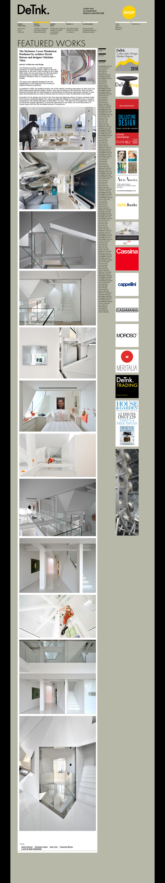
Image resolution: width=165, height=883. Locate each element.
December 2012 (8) (104, 213)
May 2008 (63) (102, 308)
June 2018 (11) (103, 99)
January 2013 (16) (104, 211)
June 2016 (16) (103, 140)
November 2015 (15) (105, 152)
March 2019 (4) (103, 87)
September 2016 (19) (105, 135)
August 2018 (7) (103, 95)
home (117, 24)
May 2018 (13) (102, 101)
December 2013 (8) (104, 192)
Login (23, 849)
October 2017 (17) (104, 113)
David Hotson (27, 847)
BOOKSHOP (54, 34)
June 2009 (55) (103, 286)
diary (19, 30)
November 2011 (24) (105, 236)
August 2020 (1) (103, 68)
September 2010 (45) (105, 260)
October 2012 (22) (104, 217)
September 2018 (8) (105, 94)
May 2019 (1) (102, 83)
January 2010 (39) (104, 274)
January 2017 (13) (104, 128)
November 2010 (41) (105, 256)
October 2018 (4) (104, 92)
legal (117, 26)
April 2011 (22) (103, 248)
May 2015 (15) (102, 163)
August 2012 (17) (104, 220)
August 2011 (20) (104, 241)
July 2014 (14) (102, 180)
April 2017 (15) (103, 123)
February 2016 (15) (104, 147)
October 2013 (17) (104, 196)
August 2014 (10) (104, 178)
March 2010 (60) (103, 270)
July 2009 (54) (102, 284)
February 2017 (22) (104, 127)
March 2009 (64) (103, 291)
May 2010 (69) (102, 267)
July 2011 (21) (102, 242)
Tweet (22, 844)
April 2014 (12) (103, 185)
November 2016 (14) (105, 132)
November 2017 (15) (105, 111)
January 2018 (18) (104, 107)
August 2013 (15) (104, 199)
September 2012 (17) (105, 218)
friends (118, 29)
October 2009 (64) (104, 279)
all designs (54, 32)
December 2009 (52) (105, 275)
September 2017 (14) (105, 114)
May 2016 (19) (102, 142)
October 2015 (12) (104, 154)
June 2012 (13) (103, 223)
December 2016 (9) (104, 130)
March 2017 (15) (103, 125)
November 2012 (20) (105, 215)
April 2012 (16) (103, 227)
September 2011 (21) (105, 239)
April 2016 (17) (103, 144)
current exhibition (41, 28)
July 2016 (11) (102, 139)
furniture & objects (57, 28)
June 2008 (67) (103, 307)
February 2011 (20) (104, 251)
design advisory (89, 32)
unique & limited (56, 30)
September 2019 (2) (105, 78)
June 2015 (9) (102, 161)
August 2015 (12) (104, 158)
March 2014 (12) (103, 187)
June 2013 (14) (103, 203)
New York (54, 847)
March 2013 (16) (103, 208)
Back (100, 50)
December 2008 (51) (105, 296)
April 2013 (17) (103, 206)
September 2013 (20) (105, 197)
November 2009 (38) (105, 277)
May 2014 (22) (102, 184)
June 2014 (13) (103, 182)
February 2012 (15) (104, 230)
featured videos (72, 28)
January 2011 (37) (104, 253)
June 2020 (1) (102, 71)
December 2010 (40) (105, 255)
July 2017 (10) (102, 118)
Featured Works (66, 847)
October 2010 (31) (104, 258)
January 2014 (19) (104, 191)
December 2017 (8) (104, 109)
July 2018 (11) (102, 97)
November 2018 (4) (104, 90)
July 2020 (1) (102, 69)
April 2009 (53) (103, 289)
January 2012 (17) (104, 232)
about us (118, 27)
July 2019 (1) (102, 80)
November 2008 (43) (105, 298)
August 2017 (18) (104, 116)
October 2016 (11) (104, 133)
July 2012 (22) (102, 222)
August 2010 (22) (104, 262)
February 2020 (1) (104, 75)
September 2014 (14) (105, 177)
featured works (40, 30)
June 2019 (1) (102, 82)
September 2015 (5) (105, 156)
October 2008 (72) (104, 300)
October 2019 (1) (104, 76)
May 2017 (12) (102, 121)
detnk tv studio (72, 30)
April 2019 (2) (102, 85)
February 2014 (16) (104, 189)
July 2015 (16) (102, 159)
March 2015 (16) (103, 166)
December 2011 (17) (105, 234)
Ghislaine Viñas (41, 847)
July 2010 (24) (102, 263)
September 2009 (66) (105, 281)
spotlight (21, 28)
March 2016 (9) (103, 146)
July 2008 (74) (102, 305)
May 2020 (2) (102, 73)
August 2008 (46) (104, 303)
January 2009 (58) (104, 294)
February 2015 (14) (104, 168)
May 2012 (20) (102, 225)
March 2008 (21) (103, 312)
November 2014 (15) (105, 173)
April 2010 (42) (103, 268)
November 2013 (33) (105, 194)
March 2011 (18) (103, 249)
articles (21, 32)
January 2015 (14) (104, 170)
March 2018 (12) (103, 104)
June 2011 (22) (103, 244)
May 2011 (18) (102, 246)
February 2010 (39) (104, 272)
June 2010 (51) (103, 265)
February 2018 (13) (104, 106)
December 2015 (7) (104, 151)
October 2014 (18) (104, 175)
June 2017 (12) (103, 120)
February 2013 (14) (104, 210)
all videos (70, 32)
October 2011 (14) (104, 237)
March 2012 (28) (103, 229)
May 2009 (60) (102, 287)
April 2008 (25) (103, 310)
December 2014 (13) (105, 172)
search (101, 56)
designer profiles (89, 30)
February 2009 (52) (104, 293)
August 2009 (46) (104, 282)
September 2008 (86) (105, 301)
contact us (136, 24)
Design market (88, 28)
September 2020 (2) (105, 66)
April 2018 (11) (103, 102)
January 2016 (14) (104, 149)
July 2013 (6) (102, 201)
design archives (40, 32)
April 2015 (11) (103, 165)
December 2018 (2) (104, 88)
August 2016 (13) (104, 137)
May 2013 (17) (102, 204)
